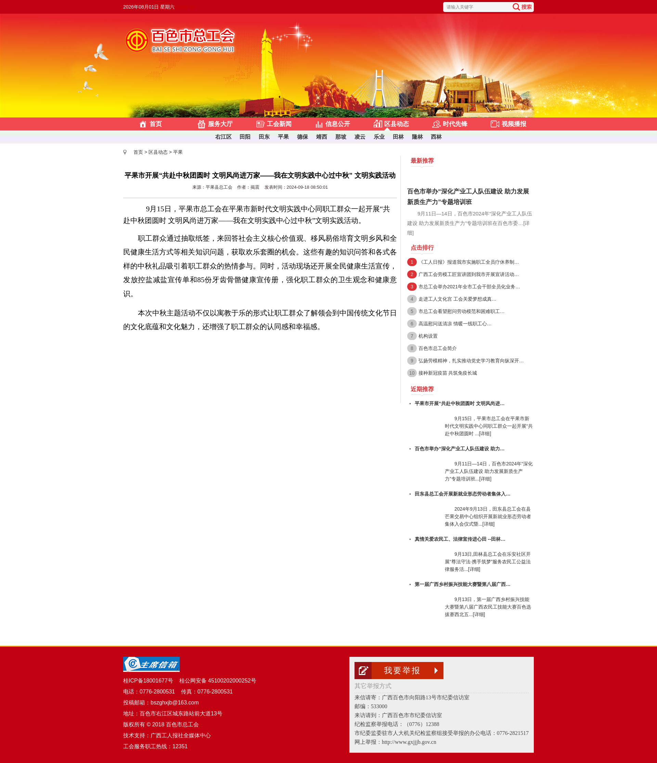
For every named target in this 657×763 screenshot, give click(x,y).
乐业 (379, 137)
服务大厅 (220, 124)
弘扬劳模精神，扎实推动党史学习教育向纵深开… (471, 360)
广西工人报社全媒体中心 (181, 735)
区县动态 (396, 124)
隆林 (417, 137)
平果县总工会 (219, 187)
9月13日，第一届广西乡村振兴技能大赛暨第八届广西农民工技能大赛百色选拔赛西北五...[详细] (488, 607)
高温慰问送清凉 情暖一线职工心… (455, 323)
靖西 (321, 137)
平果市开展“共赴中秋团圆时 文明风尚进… (460, 403)
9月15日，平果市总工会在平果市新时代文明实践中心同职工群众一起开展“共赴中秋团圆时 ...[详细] (489, 426)
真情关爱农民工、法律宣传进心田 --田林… (460, 539)
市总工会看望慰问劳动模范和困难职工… (461, 311)
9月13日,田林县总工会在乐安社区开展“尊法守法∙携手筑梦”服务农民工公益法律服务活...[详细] (488, 561)
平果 (283, 137)
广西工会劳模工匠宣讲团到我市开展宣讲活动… (468, 274)
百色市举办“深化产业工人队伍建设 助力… (460, 448)
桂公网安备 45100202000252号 (217, 681)
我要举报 (402, 670)
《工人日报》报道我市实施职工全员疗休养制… (468, 262)
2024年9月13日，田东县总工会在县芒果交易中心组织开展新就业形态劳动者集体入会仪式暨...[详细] (488, 516)
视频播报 (514, 124)
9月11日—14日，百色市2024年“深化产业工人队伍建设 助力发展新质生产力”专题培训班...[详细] (489, 471)
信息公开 (337, 124)
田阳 (245, 137)
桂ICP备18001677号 (148, 681)
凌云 (360, 137)
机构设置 (428, 336)
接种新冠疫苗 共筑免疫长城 (447, 373)
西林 (436, 137)
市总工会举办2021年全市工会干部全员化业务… (469, 286)
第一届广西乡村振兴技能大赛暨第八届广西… (463, 584)
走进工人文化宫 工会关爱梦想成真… (457, 299)
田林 (398, 137)
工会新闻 (279, 124)
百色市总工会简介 (437, 348)
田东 (264, 137)
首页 (156, 124)
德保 (302, 137)
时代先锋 (455, 124)
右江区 (223, 137)
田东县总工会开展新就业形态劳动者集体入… (463, 494)
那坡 (340, 137)
